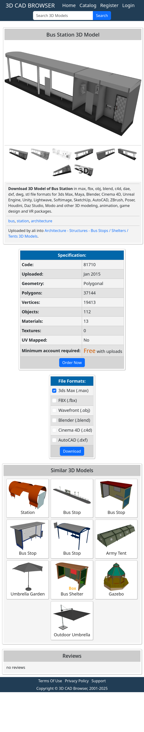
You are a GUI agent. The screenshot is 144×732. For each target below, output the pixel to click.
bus (11, 220)
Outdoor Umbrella (72, 620)
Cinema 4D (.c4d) (75, 430)
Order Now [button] (72, 362)
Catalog (87, 5)
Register (109, 5)
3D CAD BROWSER (30, 5)
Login (128, 5)
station (23, 220)
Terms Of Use (50, 680)
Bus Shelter (72, 579)
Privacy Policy (77, 680)
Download (72, 451)
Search (102, 15)
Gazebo (116, 579)
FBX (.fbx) (67, 400)
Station (27, 498)
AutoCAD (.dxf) (73, 440)
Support (98, 680)
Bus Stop (72, 498)
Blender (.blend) (74, 420)
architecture (41, 220)
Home (69, 5)
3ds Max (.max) (73, 390)
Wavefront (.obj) (74, 410)
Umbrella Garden (27, 579)
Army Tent (116, 539)
